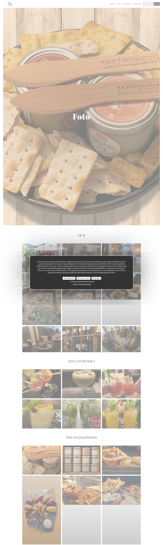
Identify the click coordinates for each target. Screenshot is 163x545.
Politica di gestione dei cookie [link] (82, 284)
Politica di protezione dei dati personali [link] (82, 281)
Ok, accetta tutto (69, 278)
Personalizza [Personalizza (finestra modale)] (96, 278)
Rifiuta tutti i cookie (83, 278)
